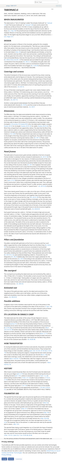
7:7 (19, 358)
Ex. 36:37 (32, 107)
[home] (2, 2)
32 (13, 255)
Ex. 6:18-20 (7, 328)
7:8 (10, 364)
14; (36, 351)
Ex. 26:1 (30, 165)
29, (8, 330)
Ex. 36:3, (26, 62)
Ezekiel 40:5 (24, 124)
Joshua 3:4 (13, 324)
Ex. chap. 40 (12, 31)
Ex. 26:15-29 (42, 186)
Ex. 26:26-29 (36, 209)
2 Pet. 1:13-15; (8, 435)
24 (47, 376)
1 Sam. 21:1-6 (26, 378)
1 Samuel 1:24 (29, 25)
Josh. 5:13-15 (12, 180)
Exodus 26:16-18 (26, 126)
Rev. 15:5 (16, 424)
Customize (19, 459)
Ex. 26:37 (21, 259)
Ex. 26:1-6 (21, 87)
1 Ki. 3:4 (24, 385)
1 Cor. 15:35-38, (23, 435)
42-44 (30, 435)
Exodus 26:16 (8, 126)
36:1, (17, 60)
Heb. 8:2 (45, 403)
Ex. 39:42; (7, 60)
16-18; (42, 351)
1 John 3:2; (15, 435)
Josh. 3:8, (32, 351)
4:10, (38, 351)
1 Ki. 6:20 (12, 134)
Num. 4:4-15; (48, 351)
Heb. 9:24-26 (44, 418)
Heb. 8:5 (18, 52)
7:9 (5, 353)
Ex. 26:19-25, (8, 255)
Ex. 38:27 (14, 257)
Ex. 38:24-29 (13, 297)
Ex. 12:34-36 (34, 66)
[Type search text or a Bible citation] (45, 2)
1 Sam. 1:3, (43, 376)
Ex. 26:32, (48, 245)
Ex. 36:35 (23, 105)
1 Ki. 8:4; (42, 387)
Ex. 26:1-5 (37, 138)
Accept (4, 459)
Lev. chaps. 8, (8, 37)
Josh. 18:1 (18, 376)
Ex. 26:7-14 (14, 100)
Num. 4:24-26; (14, 358)
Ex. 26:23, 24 (34, 197)
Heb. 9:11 (24, 409)
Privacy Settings (6, 455)
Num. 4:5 (43, 355)
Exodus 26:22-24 (43, 126)
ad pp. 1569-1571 (11, 6)
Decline (11, 459)
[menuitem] (2, 2)
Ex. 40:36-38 (31, 339)
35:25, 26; (13, 60)
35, (10, 330)
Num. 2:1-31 (44, 333)
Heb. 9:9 (46, 412)
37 (4, 247)
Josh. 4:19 (20, 374)
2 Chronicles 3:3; (15, 124)
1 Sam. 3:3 (48, 306)
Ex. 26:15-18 (44, 157)
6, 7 (29, 62)
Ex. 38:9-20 (20, 284)
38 (12, 330)
